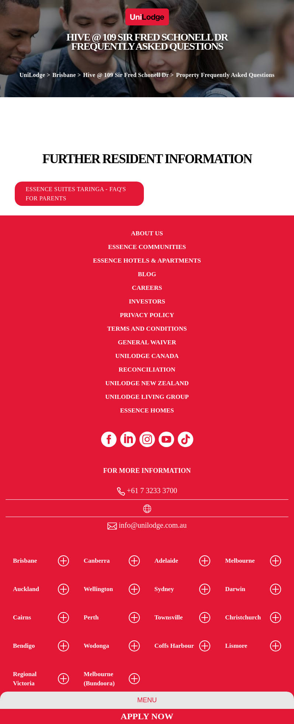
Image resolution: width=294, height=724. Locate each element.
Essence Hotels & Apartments (147, 260)
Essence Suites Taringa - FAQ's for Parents (76, 193)
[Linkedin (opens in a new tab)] (128, 439)
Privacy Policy (147, 315)
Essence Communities (147, 246)
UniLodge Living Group (147, 396)
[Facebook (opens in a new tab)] (109, 439)
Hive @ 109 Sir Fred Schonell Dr (126, 75)
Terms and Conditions (147, 328)
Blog (147, 274)
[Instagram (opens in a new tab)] (147, 439)
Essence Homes (147, 410)
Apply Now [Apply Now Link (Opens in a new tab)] (147, 716)
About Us (147, 233)
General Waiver (147, 342)
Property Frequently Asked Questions (225, 75)
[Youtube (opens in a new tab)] (166, 439)
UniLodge (32, 75)
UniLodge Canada (147, 355)
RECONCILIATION (147, 369)
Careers (147, 287)
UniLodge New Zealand (146, 383)
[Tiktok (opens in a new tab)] (185, 439)
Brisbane (64, 75)
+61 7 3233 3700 (147, 491)
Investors (147, 301)
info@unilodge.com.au (147, 525)
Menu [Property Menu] (147, 700)
